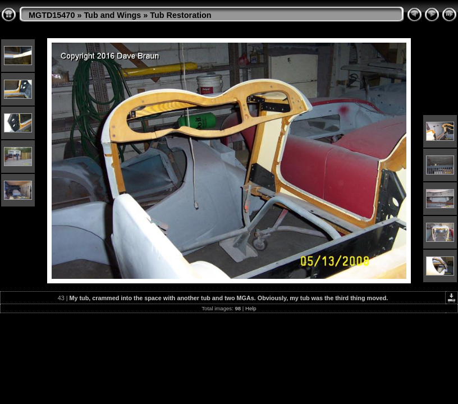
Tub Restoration (180, 15)
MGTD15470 (52, 15)
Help (251, 308)
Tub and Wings (112, 15)
